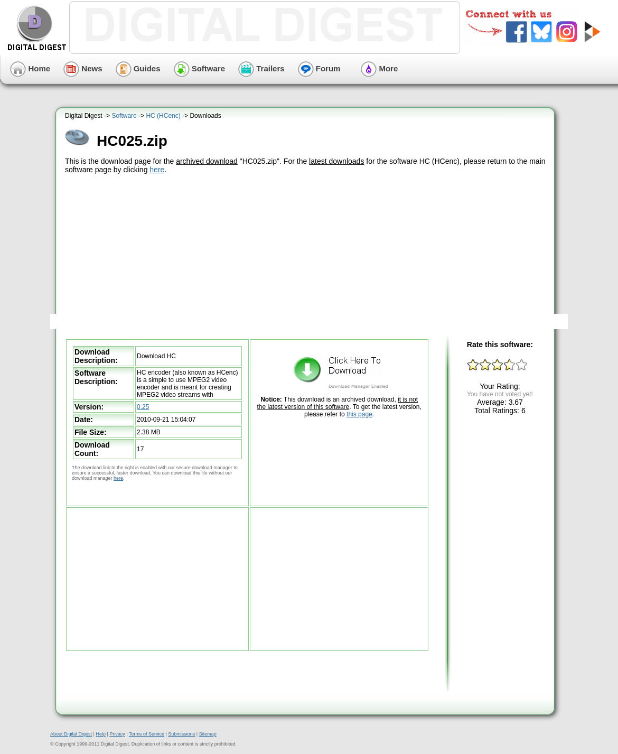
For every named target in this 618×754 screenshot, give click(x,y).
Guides (138, 68)
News (82, 68)
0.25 (143, 407)
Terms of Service (146, 734)
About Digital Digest (71, 734)
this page (359, 414)
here (156, 169)
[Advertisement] (306, 255)
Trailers (261, 68)
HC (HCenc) (163, 115)
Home (30, 68)
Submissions (181, 734)
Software (200, 68)
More (379, 68)
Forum (319, 68)
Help (101, 734)
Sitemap (208, 734)
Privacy (117, 734)
